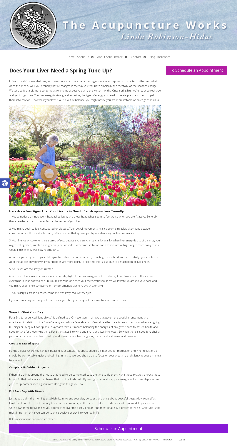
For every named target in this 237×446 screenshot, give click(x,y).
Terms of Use (138, 439)
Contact (136, 57)
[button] (5, 183)
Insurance (164, 57)
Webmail (167, 439)
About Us (83, 57)
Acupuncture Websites (60, 439)
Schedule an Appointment (119, 428)
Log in (182, 439)
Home (71, 57)
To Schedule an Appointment (196, 70)
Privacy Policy (153, 439)
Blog (152, 57)
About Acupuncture (110, 57)
